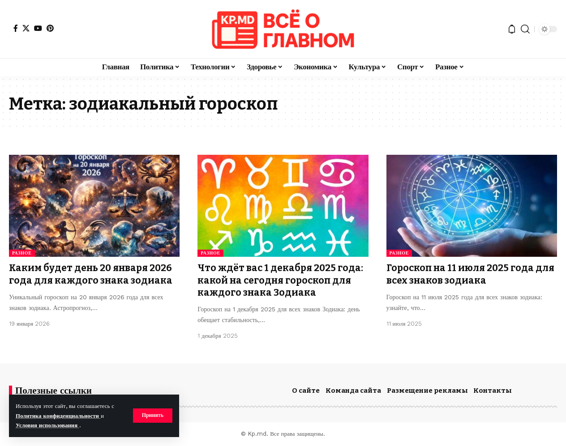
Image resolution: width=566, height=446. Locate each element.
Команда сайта (353, 391)
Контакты (492, 391)
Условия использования (48, 425)
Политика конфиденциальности (58, 415)
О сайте (306, 391)
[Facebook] (15, 28)
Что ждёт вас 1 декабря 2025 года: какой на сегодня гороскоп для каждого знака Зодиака (280, 280)
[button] (152, 415)
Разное (22, 253)
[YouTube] (38, 28)
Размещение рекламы (427, 391)
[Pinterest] (50, 28)
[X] (26, 28)
